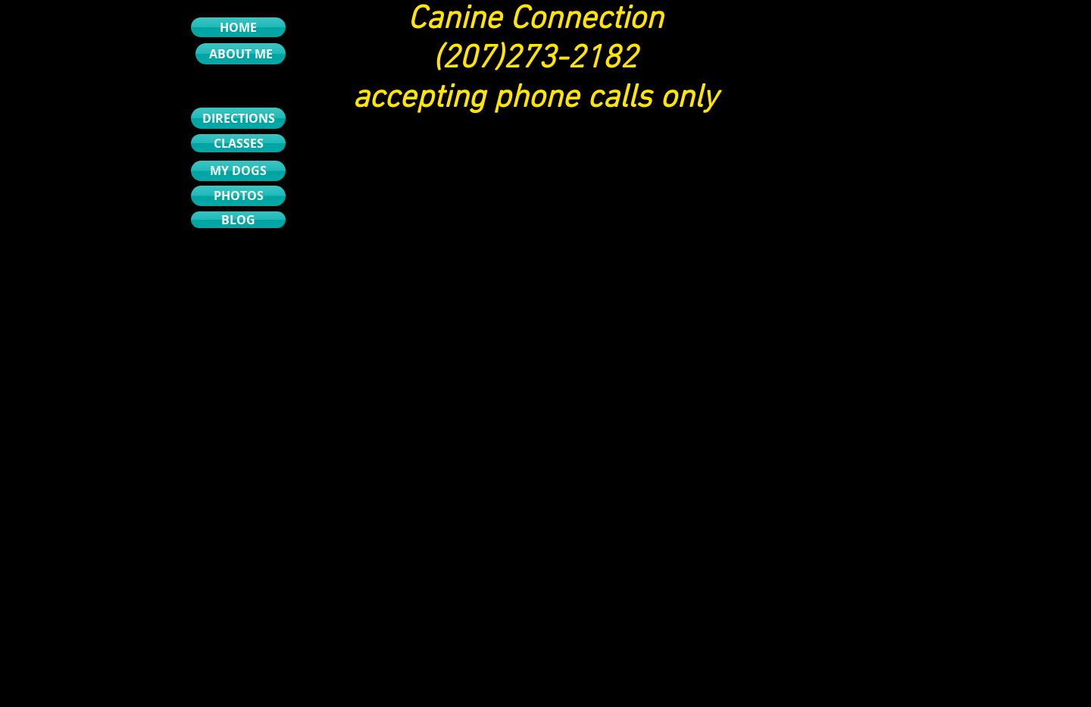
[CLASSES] (238, 143)
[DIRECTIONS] (238, 118)
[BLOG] (238, 219)
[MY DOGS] (238, 171)
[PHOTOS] (238, 196)
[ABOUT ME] (240, 53)
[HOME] (238, 27)
